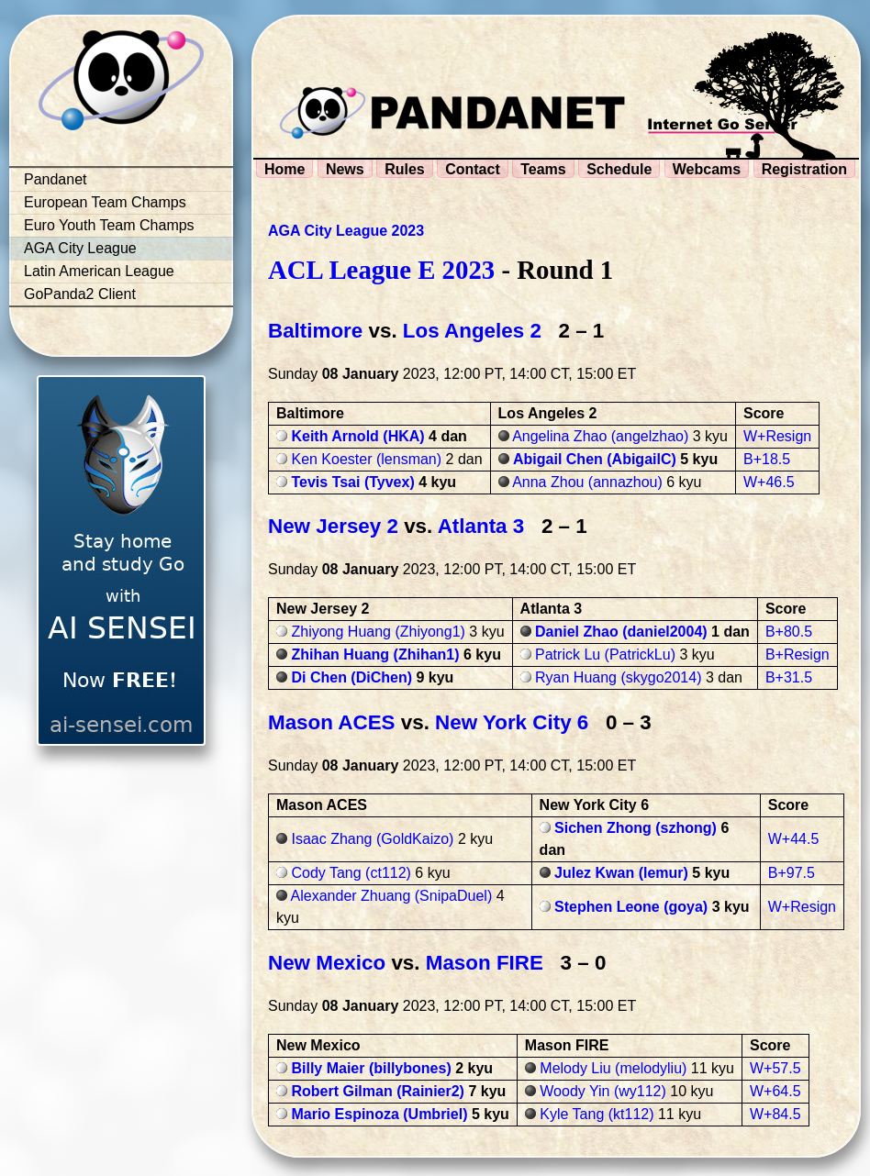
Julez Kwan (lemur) (621, 873)
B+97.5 (791, 873)
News (345, 169)
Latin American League (99, 271)
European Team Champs (105, 202)
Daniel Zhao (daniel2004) (621, 631)
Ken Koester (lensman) (366, 459)
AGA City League (80, 248)
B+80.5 (788, 631)
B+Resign (797, 654)
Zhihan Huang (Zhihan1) (375, 654)
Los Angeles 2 (472, 330)
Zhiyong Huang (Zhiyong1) (377, 631)
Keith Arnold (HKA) (357, 436)
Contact (472, 169)
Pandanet (55, 179)
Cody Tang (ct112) (350, 873)
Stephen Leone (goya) (631, 907)
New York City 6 (511, 722)
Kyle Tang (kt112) (596, 1114)
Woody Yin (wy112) (603, 1091)
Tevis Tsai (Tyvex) (352, 482)
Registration (804, 169)
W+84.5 (775, 1114)
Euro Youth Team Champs (109, 225)
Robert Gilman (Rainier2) (377, 1091)
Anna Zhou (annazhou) (587, 482)
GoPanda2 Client (80, 294)
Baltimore (315, 330)
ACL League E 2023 (381, 269)
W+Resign (777, 436)
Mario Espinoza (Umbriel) (379, 1114)
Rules (405, 169)
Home (284, 169)
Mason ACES (332, 722)
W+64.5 (775, 1091)
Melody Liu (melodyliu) (613, 1068)
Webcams (707, 169)
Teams (543, 169)
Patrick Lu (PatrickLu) (605, 654)
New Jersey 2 (333, 526)
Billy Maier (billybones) (371, 1068)
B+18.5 (766, 459)
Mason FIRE (484, 962)
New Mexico (326, 962)
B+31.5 (788, 677)
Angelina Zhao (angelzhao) (600, 436)
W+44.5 (794, 839)
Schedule (619, 169)
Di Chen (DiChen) (351, 677)
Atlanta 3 (481, 526)
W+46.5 (769, 482)
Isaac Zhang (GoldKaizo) (372, 839)
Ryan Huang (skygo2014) (618, 677)
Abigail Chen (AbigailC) (594, 459)
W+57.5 (775, 1068)
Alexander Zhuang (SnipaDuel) (392, 896)
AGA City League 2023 (346, 231)
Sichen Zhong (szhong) (635, 828)
